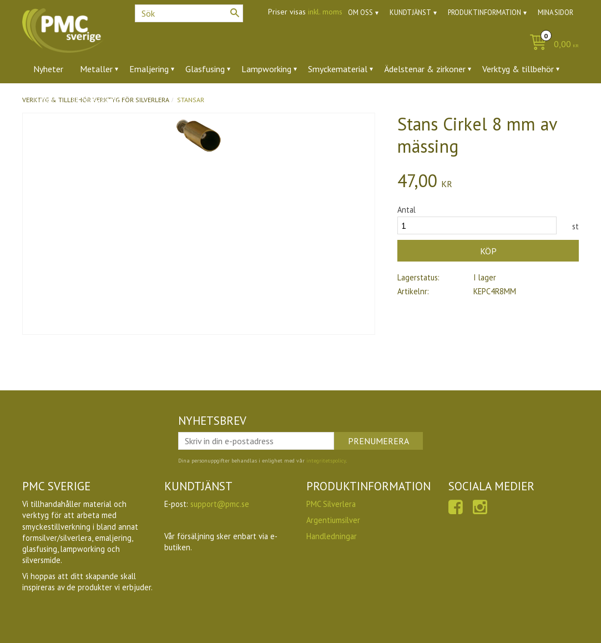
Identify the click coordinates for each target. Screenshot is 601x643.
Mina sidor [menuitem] (555, 12)
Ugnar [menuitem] (44, 99)
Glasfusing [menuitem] (205, 68)
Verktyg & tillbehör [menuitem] (518, 68)
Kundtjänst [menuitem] (410, 12)
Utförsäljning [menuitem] (96, 99)
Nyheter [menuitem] (48, 68)
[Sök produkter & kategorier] (189, 13)
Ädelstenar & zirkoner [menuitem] (425, 68)
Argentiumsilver (333, 520)
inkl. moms (325, 12)
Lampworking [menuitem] (266, 68)
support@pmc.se (219, 504)
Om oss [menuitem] (360, 12)
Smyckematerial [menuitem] (337, 68)
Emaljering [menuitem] (149, 68)
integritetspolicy (326, 460)
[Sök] (234, 12)
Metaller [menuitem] (96, 68)
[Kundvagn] (551, 44)
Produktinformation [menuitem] (484, 12)
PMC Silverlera (331, 504)
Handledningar (331, 536)
